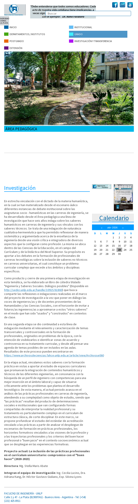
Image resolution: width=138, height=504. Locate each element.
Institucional (80, 27)
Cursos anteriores (17, 180)
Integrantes (13, 142)
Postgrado (14, 40)
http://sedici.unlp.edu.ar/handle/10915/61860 (33, 289)
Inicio (10, 27)
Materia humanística (18, 162)
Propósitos (12, 136)
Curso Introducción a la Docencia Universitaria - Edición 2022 (44, 156)
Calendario (114, 217)
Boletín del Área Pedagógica (23, 148)
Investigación (14, 168)
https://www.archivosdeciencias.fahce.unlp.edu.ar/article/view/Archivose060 (54, 354)
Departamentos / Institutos (24, 34)
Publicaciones (14, 174)
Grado (76, 34)
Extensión (13, 47)
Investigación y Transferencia (90, 40)
